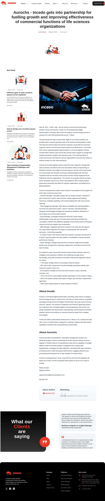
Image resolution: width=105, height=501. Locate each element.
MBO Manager (65, 484)
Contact (85, 3)
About (54, 3)
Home (48, 475)
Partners (47, 3)
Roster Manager (65, 491)
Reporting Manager (66, 478)
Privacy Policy (50, 487)
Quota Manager (65, 481)
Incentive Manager (66, 475)
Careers (48, 484)
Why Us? (65, 3)
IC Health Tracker (66, 487)
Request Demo (99, 3)
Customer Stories (37, 3)
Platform (23, 3)
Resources (74, 3)
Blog (47, 478)
